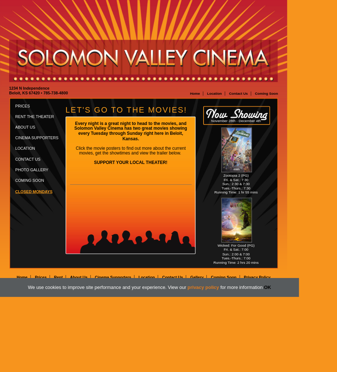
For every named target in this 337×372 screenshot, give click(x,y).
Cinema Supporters (37, 138)
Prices (22, 106)
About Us (25, 127)
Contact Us (238, 93)
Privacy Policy (257, 277)
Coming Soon (266, 93)
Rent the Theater (34, 116)
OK (267, 287)
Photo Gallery (32, 170)
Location (214, 93)
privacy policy (203, 287)
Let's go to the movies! (126, 110)
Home (195, 93)
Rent (58, 277)
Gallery (197, 277)
